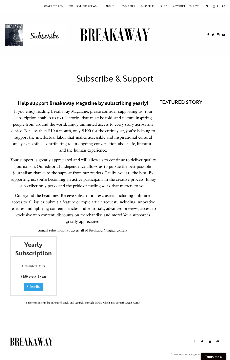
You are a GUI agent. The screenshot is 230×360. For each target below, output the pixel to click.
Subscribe (33, 287)
